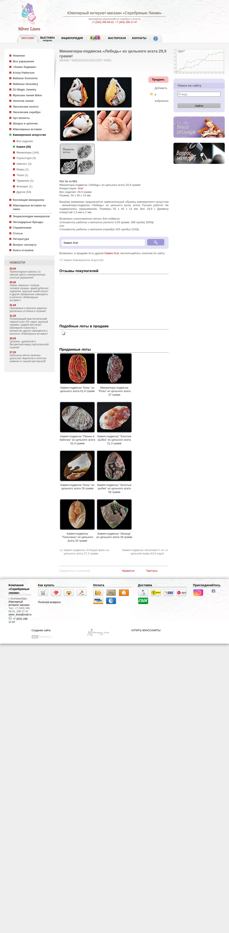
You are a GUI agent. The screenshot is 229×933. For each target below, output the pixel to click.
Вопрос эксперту (25, 244)
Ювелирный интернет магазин (19, 603)
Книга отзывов (23, 250)
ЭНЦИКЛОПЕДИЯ (72, 38)
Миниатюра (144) (27, 152)
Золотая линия (23, 100)
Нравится (128, 570)
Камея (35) (23, 146)
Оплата (98, 585)
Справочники (22, 227)
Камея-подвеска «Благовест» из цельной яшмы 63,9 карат (143, 551)
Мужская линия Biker (27, 95)
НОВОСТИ (17, 262)
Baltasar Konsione (25, 78)
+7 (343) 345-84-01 (103, 22)
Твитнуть (152, 570)
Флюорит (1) (24, 186)
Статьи (18, 233)
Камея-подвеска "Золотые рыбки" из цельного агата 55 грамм (114, 487)
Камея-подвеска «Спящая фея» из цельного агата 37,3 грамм (86, 551)
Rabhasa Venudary (25, 84)
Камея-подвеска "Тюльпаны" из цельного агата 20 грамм (77, 535)
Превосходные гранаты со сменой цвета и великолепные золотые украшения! (27, 274)
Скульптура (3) (26, 158)
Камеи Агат (111, 253)
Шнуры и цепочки (25, 123)
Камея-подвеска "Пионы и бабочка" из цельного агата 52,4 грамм (77, 438)
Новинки (19, 55)
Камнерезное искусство (29, 134)
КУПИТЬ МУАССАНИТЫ (146, 630)
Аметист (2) (24, 163)
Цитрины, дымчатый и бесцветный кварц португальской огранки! (29, 344)
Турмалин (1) (25, 180)
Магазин (64, 60)
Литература (21, 239)
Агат (80, 188)
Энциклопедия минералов (31, 216)
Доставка (145, 585)
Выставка (47, 39)
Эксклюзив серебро (27, 112)
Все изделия (24, 141)
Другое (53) (23, 192)
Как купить (46, 585)
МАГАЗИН (28, 38)
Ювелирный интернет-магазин (94, 13)
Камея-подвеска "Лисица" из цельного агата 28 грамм (114, 533)
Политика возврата (49, 602)
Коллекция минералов (28, 199)
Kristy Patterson (24, 72)
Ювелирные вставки (27, 129)
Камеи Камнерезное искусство (84, 260)
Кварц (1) (22, 169)
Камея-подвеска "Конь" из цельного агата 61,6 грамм (77, 387)
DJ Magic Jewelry (24, 89)
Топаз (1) (22, 175)
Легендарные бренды (28, 222)
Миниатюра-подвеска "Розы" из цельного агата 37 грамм (114, 389)
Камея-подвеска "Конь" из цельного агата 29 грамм (77, 485)
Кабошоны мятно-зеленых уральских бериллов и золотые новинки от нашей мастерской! (28, 358)
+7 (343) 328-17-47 (126, 22)
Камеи (107, 60)
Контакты (139, 38)
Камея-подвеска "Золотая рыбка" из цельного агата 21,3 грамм (114, 438)
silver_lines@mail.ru (20, 614)
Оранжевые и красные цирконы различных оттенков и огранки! (28, 310)
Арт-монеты (21, 118)
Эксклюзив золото (25, 106)
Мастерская (117, 38)
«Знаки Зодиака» (25, 67)
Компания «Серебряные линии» (19, 589)
